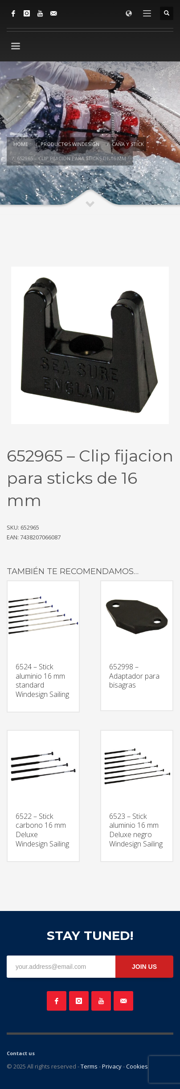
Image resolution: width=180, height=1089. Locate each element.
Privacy (112, 1066)
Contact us (21, 1053)
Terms (89, 1066)
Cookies (137, 1066)
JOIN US (144, 966)
